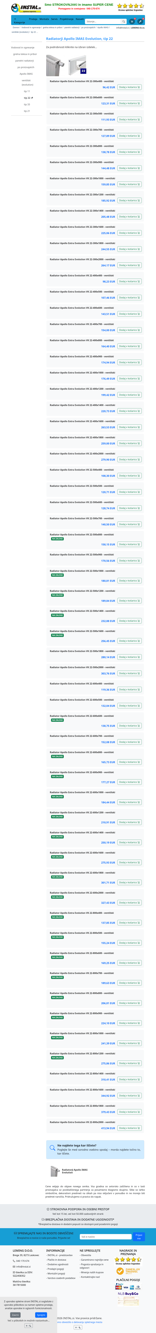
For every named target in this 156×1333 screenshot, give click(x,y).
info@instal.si (122, 27)
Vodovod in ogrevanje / (31, 27)
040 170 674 (22, 1260)
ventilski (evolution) (27, 82)
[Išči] (124, 21)
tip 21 (27, 111)
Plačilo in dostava (57, 1259)
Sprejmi (41, 1315)
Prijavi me (139, 1236)
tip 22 (28, 97)
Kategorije (19, 20)
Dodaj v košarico (129, 87)
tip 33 (27, 104)
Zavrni (15, 1315)
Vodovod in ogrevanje (22, 47)
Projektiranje (66, 19)
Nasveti (80, 19)
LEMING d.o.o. (138, 27)
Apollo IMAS (26, 73)
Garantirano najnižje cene (95, 1259)
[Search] (103, 21)
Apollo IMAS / (103, 27)
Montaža (44, 19)
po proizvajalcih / (88, 27)
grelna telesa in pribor (25, 54)
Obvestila (86, 1255)
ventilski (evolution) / (21, 32)
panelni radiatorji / (72, 27)
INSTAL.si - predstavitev (60, 1255)
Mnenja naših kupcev (92, 1272)
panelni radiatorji (24, 60)
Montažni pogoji (56, 1273)
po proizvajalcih (26, 67)
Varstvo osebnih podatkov (61, 1278)
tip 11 (27, 91)
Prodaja (33, 19)
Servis (54, 19)
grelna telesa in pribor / (53, 27)
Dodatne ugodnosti (58, 1264)
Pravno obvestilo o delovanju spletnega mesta (78, 1322)
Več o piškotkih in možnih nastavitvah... (29, 1320)
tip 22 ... (34, 32)
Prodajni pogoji (56, 1268)
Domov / (16, 27)
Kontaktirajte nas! (90, 1277)
